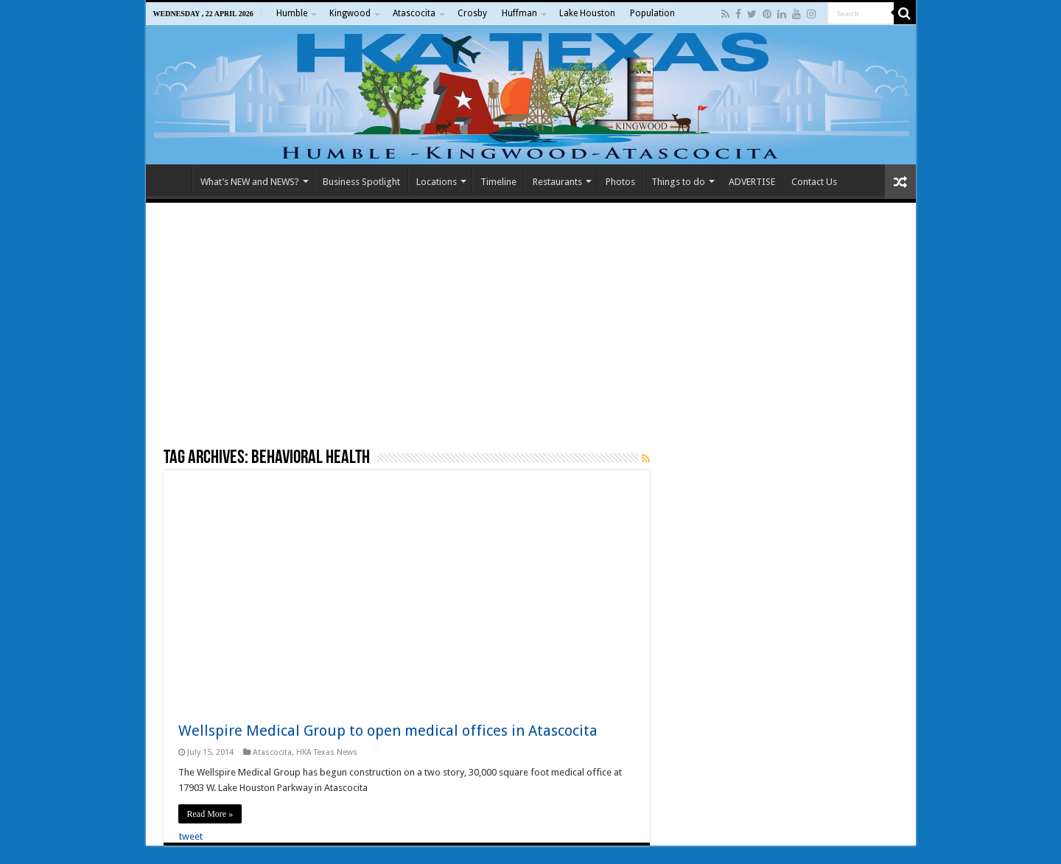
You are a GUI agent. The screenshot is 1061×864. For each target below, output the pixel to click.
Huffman (519, 13)
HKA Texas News (326, 752)
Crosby (472, 13)
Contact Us (814, 181)
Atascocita (414, 13)
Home (172, 179)
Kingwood (350, 13)
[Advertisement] (531, 324)
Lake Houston (587, 13)
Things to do (678, 181)
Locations (436, 181)
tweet (191, 836)
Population (652, 13)
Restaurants (557, 181)
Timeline (498, 181)
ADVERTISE (752, 181)
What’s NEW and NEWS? (249, 181)
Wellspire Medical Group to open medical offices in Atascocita (388, 730)
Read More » (210, 814)
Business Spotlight (361, 181)
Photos (620, 181)
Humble (291, 13)
